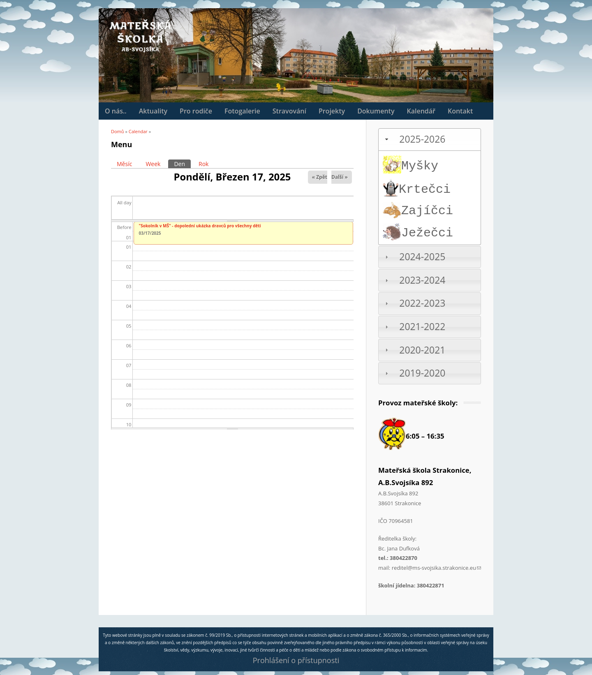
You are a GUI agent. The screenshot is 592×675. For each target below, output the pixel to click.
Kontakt (460, 111)
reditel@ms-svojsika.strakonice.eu (436, 567)
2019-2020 (422, 373)
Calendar (138, 131)
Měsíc (124, 164)
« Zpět (319, 176)
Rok (203, 164)
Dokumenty (375, 111)
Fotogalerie (242, 111)
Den (182, 164)
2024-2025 (422, 256)
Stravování (289, 111)
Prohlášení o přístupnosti (296, 660)
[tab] (429, 139)
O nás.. (116, 111)
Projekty (332, 111)
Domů (117, 131)
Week (153, 164)
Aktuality (153, 111)
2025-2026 (422, 139)
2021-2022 (422, 326)
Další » (339, 176)
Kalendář (421, 111)
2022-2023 (422, 303)
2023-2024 (422, 280)
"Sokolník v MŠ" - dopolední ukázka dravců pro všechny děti (200, 226)
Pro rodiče (196, 111)
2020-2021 (422, 350)
